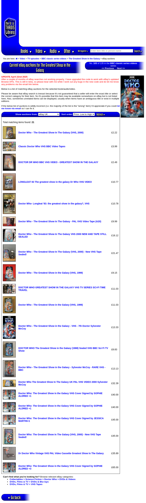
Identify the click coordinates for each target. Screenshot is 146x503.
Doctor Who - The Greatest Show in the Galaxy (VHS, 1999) (50, 272)
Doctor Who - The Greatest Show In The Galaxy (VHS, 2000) (50, 132)
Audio (55, 51)
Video (40, 51)
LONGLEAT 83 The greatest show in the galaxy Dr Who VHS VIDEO (55, 182)
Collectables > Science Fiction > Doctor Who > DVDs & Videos (42, 479)
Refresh (100, 114)
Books (26, 51)
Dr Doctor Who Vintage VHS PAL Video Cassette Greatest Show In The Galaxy (61, 453)
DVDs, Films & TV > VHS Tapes (26, 484)
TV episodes (33, 59)
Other (69, 51)
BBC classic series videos (53, 59)
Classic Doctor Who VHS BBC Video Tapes (41, 146)
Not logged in (83, 51)
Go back (14, 497)
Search (138, 51)
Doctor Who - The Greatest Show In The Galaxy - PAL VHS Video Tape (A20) (59, 221)
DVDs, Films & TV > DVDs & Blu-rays (29, 481)
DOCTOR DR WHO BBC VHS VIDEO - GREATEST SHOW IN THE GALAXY (58, 162)
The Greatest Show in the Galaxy (84, 59)
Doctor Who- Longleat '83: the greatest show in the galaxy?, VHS (53, 203)
